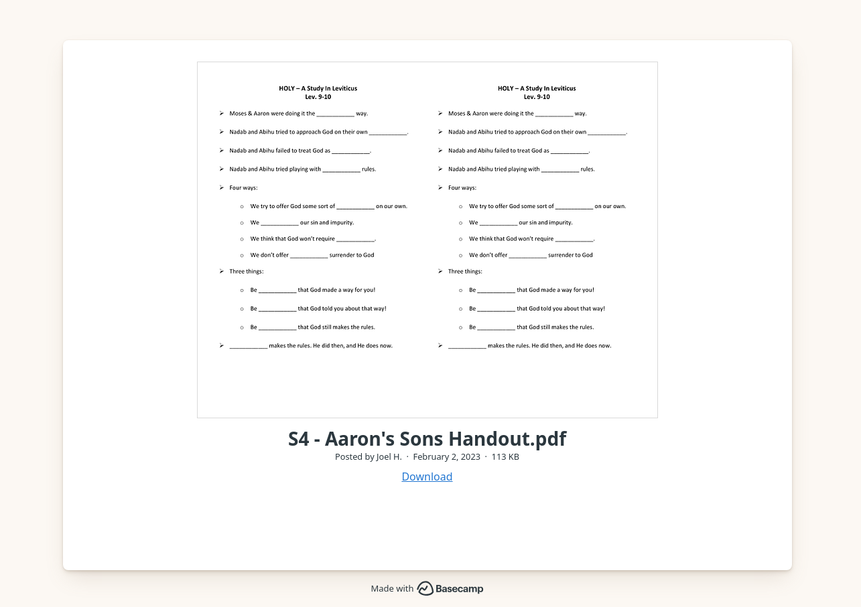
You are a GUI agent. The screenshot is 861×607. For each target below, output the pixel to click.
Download (426, 476)
